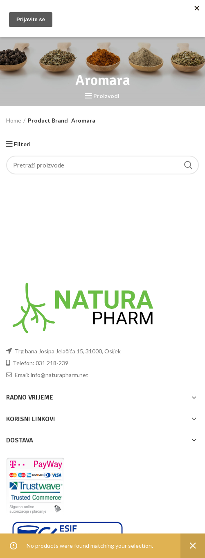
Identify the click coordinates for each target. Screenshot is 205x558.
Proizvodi (106, 96)
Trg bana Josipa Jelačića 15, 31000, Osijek (63, 351)
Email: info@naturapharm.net (47, 374)
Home (13, 120)
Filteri (22, 144)
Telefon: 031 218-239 (37, 362)
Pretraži (188, 165)
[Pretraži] (102, 165)
